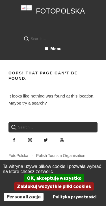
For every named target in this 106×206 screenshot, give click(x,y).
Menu (53, 48)
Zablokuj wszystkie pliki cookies (54, 186)
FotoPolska (60, 11)
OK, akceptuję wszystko (54, 178)
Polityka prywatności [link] (74, 196)
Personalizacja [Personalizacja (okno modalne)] (24, 197)
